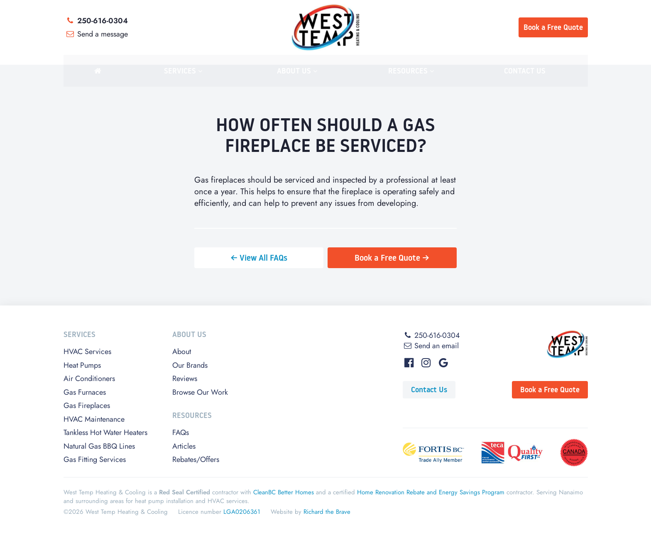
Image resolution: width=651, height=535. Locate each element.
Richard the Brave (326, 511)
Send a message (97, 34)
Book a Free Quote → (392, 258)
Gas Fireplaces (87, 405)
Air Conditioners (89, 378)
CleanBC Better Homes (283, 492)
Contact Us (429, 389)
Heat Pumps (82, 365)
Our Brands (190, 365)
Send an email (431, 345)
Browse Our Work (200, 392)
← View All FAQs (258, 258)
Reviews (184, 378)
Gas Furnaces (85, 392)
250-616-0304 (97, 20)
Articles (184, 446)
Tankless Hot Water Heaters (105, 432)
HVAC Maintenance (94, 419)
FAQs (180, 432)
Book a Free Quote (550, 389)
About (181, 351)
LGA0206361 (241, 511)
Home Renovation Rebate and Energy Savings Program (430, 492)
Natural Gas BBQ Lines (99, 446)
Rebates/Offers (195, 459)
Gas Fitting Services (95, 459)
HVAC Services (87, 351)
